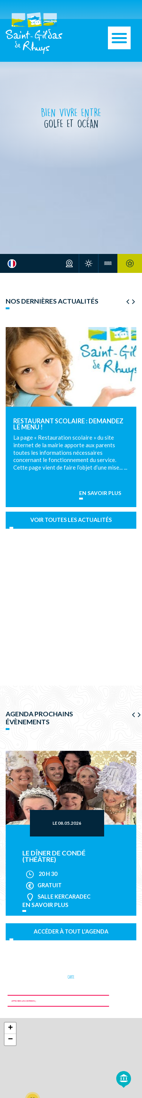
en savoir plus (45, 905)
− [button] (10, 1039)
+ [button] (10, 1028)
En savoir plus (100, 493)
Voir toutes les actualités (71, 520)
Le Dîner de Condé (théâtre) (54, 856)
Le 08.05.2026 (67, 823)
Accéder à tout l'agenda (71, 931)
